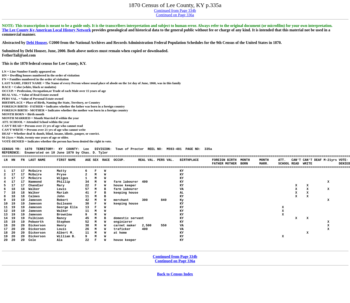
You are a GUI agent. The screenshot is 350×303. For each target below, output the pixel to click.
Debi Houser (36, 43)
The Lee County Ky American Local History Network (46, 30)
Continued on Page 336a (175, 15)
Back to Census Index (175, 294)
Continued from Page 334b (175, 10)
